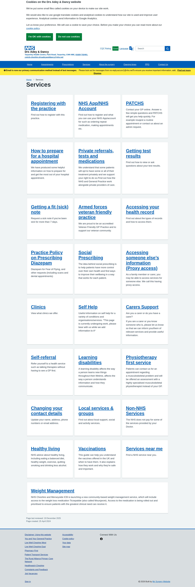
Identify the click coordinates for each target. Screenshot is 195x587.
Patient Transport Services (36, 555)
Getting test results (138, 153)
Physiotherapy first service (141, 360)
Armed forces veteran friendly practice (95, 212)
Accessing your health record (142, 209)
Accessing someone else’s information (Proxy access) (142, 260)
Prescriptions (68, 64)
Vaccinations (92, 448)
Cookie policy (68, 539)
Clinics (38, 307)
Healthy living (45, 448)
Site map (66, 547)
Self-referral (43, 357)
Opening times (129, 64)
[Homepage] (62, 49)
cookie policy (33, 28)
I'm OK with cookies (39, 36)
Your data (66, 543)
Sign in (28, 582)
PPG (147, 64)
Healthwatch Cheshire (34, 566)
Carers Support (142, 307)
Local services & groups (96, 411)
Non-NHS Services (136, 411)
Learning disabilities (90, 360)
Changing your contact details (46, 411)
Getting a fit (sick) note (49, 209)
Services (86, 64)
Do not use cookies (69, 36)
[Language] (127, 48)
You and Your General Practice (38, 539)
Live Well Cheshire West (35, 543)
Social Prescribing (90, 255)
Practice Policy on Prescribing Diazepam (47, 257)
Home (29, 64)
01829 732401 (81, 54)
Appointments (47, 64)
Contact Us (163, 64)
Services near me (144, 448)
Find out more (184, 70)
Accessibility (67, 535)
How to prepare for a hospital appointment (47, 155)
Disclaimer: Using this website (38, 535)
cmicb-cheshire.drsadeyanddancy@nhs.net (44, 57)
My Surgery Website (161, 582)
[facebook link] (101, 539)
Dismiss (97, 73)
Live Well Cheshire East (35, 547)
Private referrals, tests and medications (96, 155)
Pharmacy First (31, 551)
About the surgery (107, 64)
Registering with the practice (48, 106)
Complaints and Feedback (36, 570)
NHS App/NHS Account (93, 106)
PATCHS (135, 103)
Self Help (88, 307)
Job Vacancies (31, 574)
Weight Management (52, 491)
